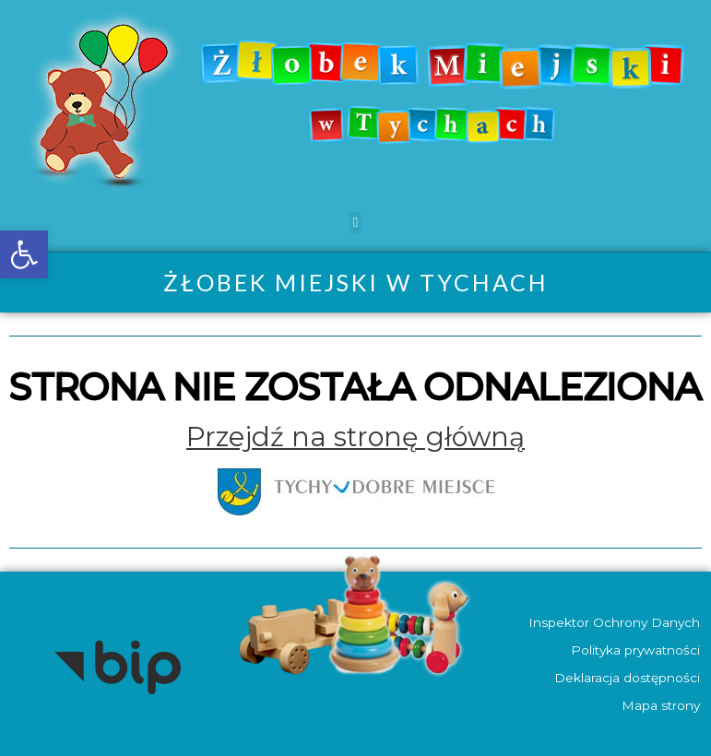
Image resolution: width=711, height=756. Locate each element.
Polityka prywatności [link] (634, 650)
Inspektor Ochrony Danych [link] (613, 622)
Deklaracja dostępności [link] (626, 677)
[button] (355, 222)
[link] (24, 254)
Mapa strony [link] (660, 705)
